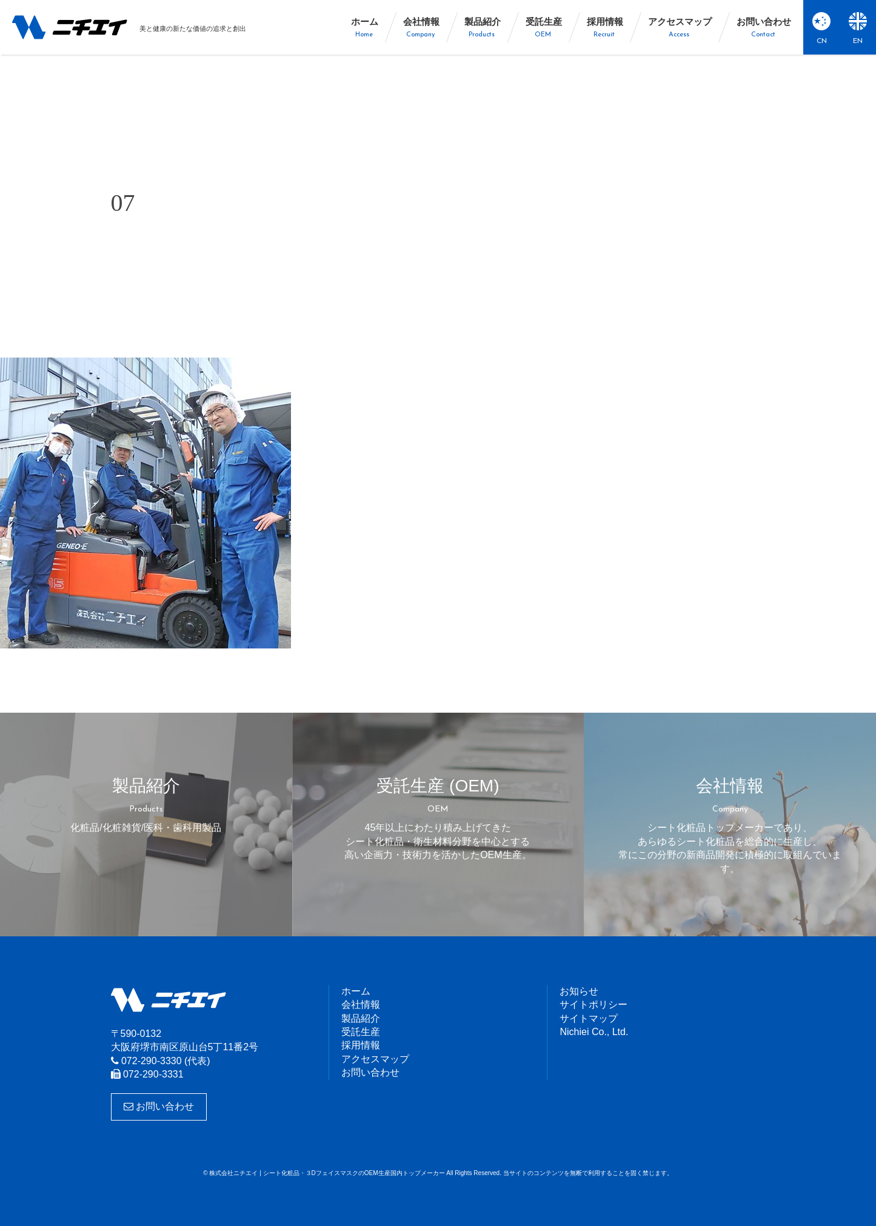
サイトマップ (589, 1018)
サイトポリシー (593, 1004)
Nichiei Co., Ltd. (594, 1032)
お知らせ (579, 991)
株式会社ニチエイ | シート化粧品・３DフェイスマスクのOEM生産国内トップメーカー (69, 27)
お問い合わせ (159, 1106)
